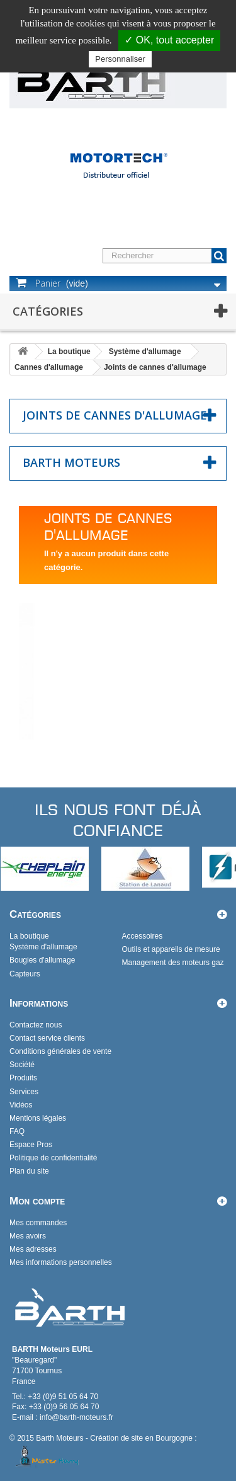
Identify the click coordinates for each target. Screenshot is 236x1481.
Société (22, 1064)
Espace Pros (30, 1144)
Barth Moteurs (71, 462)
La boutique (69, 351)
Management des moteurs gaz (173, 962)
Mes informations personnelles (60, 1262)
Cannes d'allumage (48, 367)
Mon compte (37, 1201)
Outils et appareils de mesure (171, 949)
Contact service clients (47, 1038)
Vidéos (20, 1105)
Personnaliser (120, 59)
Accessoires (142, 936)
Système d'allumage (145, 351)
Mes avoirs (27, 1236)
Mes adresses (33, 1249)
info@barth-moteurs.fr (76, 1417)
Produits (23, 1077)
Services (23, 1091)
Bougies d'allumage (42, 960)
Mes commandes (38, 1222)
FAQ (17, 1131)
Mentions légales (37, 1118)
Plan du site (29, 1171)
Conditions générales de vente (60, 1051)
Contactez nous (35, 1025)
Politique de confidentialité (53, 1157)
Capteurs (24, 973)
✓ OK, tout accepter (169, 40)
